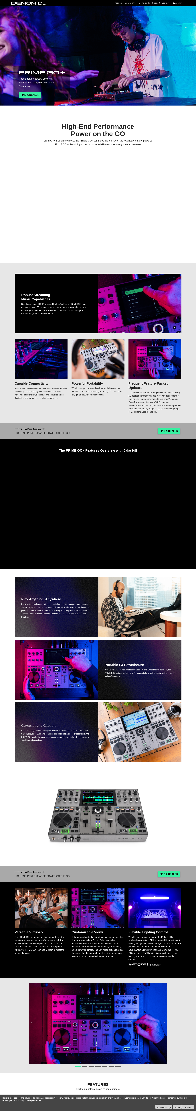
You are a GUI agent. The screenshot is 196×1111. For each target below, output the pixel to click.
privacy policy (64, 1098)
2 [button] (84, 1066)
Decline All (188, 1107)
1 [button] (78, 1066)
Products (118, 3)
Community (130, 3)
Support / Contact (160, 3)
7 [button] (118, 1066)
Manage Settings (164, 1107)
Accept (177, 1107)
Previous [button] (32, 816)
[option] (98, 815)
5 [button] (104, 1066)
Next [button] (164, 816)
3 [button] (91, 1066)
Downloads (144, 3)
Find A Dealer (30, 95)
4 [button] (98, 1066)
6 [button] (111, 1066)
